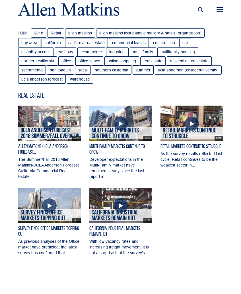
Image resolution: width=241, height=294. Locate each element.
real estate (152, 61)
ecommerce (91, 52)
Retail (56, 33)
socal (83, 70)
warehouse (80, 79)
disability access (35, 52)
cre (185, 42)
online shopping (122, 61)
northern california (37, 61)
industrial (117, 52)
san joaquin (60, 70)
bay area (29, 42)
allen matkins (80, 33)
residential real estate (189, 61)
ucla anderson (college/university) (188, 70)
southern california (111, 70)
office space (89, 61)
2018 (38, 33)
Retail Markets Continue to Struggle (190, 146)
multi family (143, 52)
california (53, 42)
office (66, 61)
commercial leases (129, 42)
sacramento (32, 70)
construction (164, 42)
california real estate (86, 42)
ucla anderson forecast (42, 79)
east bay (65, 52)
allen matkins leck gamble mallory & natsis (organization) (150, 33)
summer (143, 70)
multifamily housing (177, 52)
